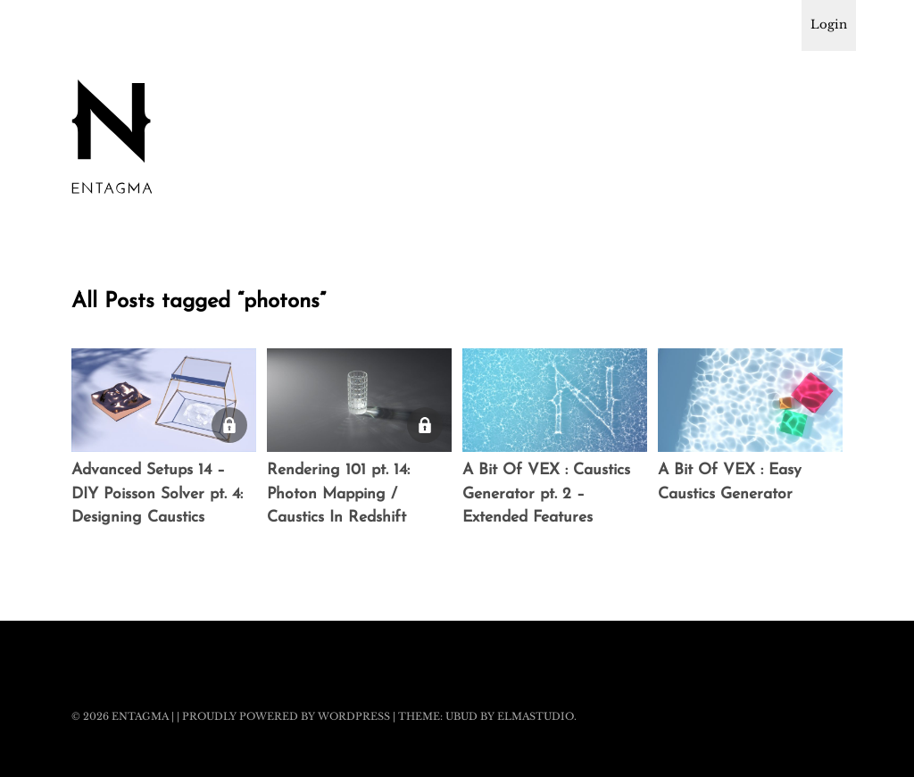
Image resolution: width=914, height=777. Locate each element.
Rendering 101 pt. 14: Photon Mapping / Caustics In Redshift (338, 494)
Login (828, 24)
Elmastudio (535, 716)
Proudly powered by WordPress (286, 716)
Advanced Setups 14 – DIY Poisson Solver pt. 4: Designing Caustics (157, 494)
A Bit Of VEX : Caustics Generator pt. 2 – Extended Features (546, 494)
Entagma (140, 716)
